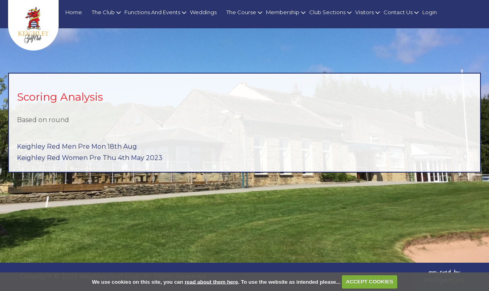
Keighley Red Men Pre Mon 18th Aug (77, 146)
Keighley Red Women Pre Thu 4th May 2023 (89, 158)
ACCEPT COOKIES (369, 281)
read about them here (211, 281)
